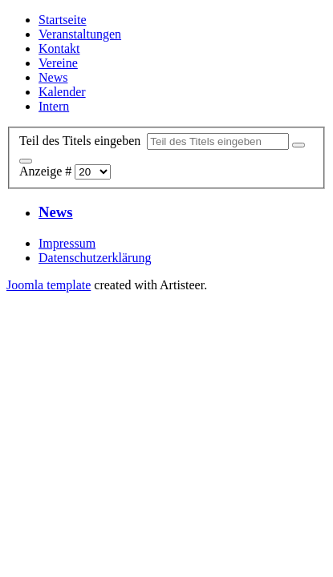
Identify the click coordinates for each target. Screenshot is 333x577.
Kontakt (59, 48)
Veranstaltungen (80, 34)
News (53, 77)
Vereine (58, 63)
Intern (54, 106)
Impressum (67, 243)
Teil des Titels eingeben (83, 140)
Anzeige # (47, 171)
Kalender (62, 92)
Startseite (63, 19)
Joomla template (48, 285)
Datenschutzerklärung (95, 257)
